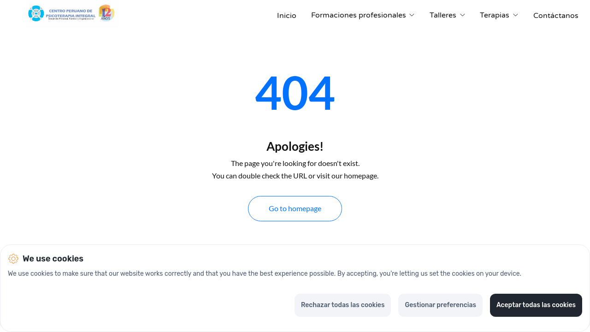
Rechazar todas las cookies (342, 305)
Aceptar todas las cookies (536, 305)
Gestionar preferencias (440, 305)
